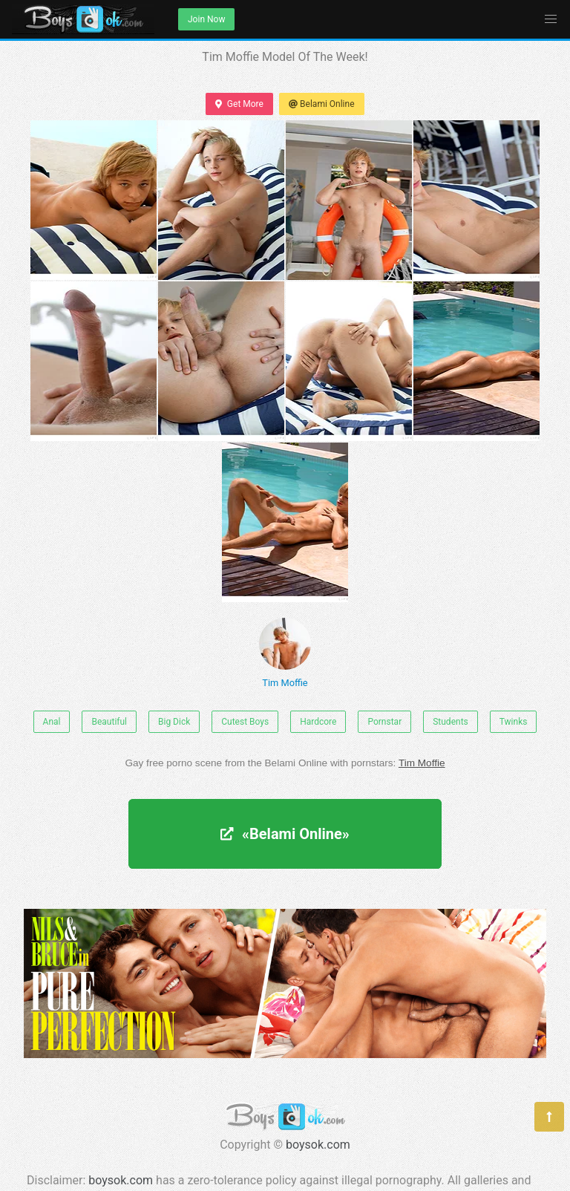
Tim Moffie (285, 653)
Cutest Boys (245, 722)
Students (450, 722)
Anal (52, 722)
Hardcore (318, 722)
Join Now (206, 19)
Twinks (513, 722)
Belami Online (322, 104)
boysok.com (318, 1145)
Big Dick (174, 722)
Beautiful (109, 722)
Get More (239, 104)
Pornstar (384, 722)
